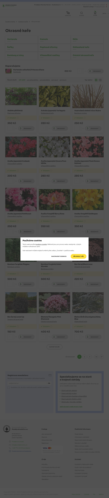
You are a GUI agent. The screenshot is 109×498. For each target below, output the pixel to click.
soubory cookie (41, 244)
